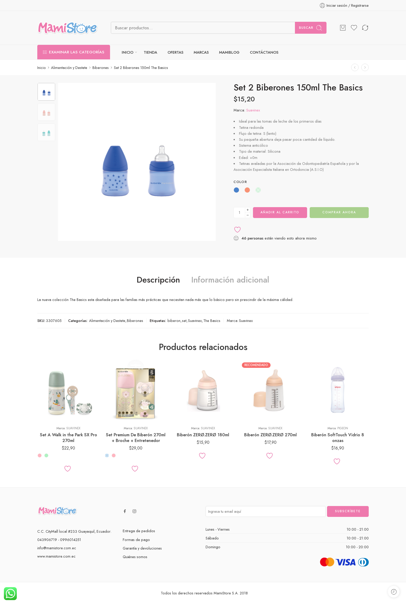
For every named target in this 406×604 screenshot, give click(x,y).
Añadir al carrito (279, 212)
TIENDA (150, 52)
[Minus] (247, 215)
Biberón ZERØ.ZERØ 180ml (203, 435)
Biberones (100, 67)
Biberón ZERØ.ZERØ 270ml (270, 435)
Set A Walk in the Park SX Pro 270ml (68, 438)
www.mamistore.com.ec (56, 556)
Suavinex (253, 110)
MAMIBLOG (229, 52)
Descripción (158, 280)
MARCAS (201, 52)
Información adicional (230, 280)
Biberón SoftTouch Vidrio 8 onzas (337, 438)
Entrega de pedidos (139, 530)
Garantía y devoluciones (142, 548)
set (184, 320)
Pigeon (342, 428)
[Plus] (247, 210)
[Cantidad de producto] (239, 212)
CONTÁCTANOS (264, 52)
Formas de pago (136, 539)
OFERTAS (175, 52)
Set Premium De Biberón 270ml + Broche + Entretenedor (135, 438)
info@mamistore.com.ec (56, 548)
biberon (174, 320)
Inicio (41, 67)
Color (240, 182)
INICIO (127, 52)
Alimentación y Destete (69, 67)
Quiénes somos (135, 556)
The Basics (211, 320)
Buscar (310, 28)
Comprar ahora (339, 212)
